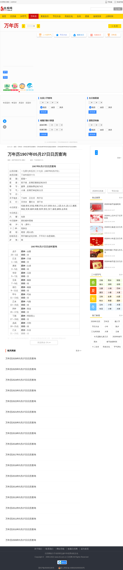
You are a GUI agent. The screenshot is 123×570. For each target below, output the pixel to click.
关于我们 (38, 549)
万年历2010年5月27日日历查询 (20, 529)
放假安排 (97, 16)
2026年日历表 (97, 191)
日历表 (13, 16)
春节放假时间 (112, 342)
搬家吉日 (80, 35)
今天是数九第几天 (101, 337)
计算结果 (43, 134)
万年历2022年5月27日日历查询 (20, 401)
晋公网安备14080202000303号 (71, 568)
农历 (53, 107)
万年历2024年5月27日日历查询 (20, 380)
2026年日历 (95, 321)
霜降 (118, 301)
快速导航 (120, 2)
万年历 (34, 16)
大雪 (118, 305)
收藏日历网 (73, 549)
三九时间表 (95, 332)
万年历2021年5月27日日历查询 (20, 412)
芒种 (118, 288)
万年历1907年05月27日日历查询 (66, 147)
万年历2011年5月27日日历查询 (20, 518)
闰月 (61, 107)
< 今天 (115, 26)
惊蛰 (118, 280)
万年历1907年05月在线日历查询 (46, 147)
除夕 (117, 326)
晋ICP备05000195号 (46, 568)
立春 (101, 280)
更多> (119, 158)
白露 (118, 296)
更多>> (78, 351)
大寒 (118, 309)
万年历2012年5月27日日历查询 (20, 508)
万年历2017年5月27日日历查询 (20, 454)
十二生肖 (95, 347)
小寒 (109, 309)
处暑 (109, 296)
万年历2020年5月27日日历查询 (20, 422)
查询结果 (43, 112)
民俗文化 (69, 16)
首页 (4, 16)
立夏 (101, 288)
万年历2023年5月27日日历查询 (20, 390)
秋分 (101, 301)
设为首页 (85, 549)
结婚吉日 (97, 35)
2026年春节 (117, 337)
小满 (109, 288)
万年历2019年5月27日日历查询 (20, 433)
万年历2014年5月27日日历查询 (20, 486)
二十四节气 (47, 35)
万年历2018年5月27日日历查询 (20, 444)
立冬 (101, 305)
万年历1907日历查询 (29, 147)
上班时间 (109, 16)
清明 (109, 284)
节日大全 (57, 16)
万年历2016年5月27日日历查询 (20, 465)
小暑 (109, 292)
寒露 (109, 301)
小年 (106, 326)
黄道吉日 (45, 16)
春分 (101, 284)
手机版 (110, 2)
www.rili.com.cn (61, 557)
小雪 (109, 305)
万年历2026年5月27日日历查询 (20, 358)
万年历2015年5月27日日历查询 (20, 476)
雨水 (109, 280)
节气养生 (117, 347)
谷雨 (118, 284)
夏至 (101, 292)
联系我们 (49, 549)
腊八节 (117, 321)
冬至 (101, 309)
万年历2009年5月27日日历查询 (20, 540)
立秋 (101, 296)
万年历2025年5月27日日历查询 (20, 369)
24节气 (23, 16)
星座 (87, 16)
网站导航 (60, 549)
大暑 (118, 292)
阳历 (44, 107)
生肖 (79, 16)
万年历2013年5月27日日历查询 (20, 497)
